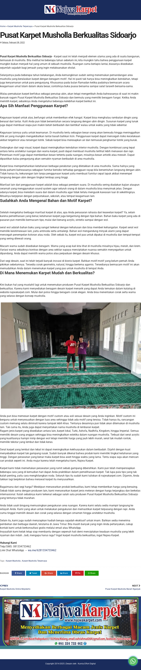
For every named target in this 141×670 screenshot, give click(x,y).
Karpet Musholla (13, 561)
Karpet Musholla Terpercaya (20, 26)
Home (2, 26)
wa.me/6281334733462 (42, 550)
